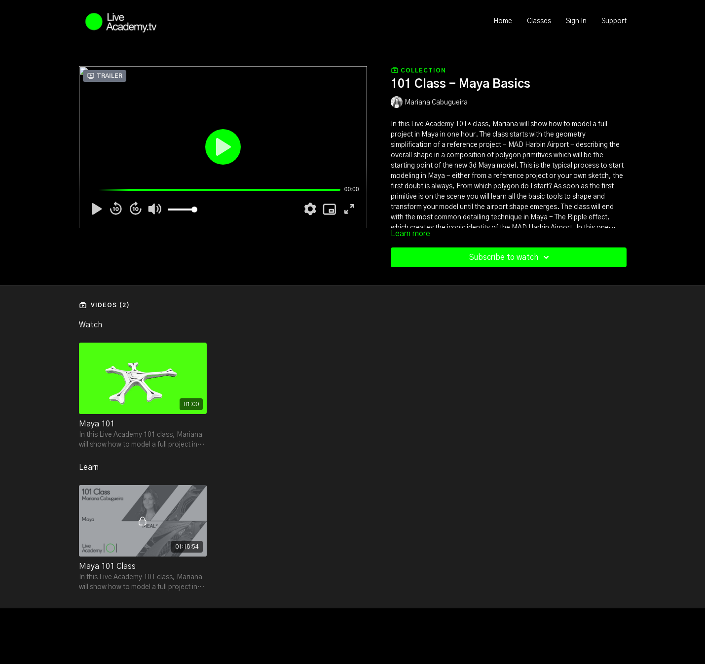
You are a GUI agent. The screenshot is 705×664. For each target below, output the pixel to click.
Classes (539, 21)
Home (502, 21)
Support (614, 21)
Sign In (576, 21)
